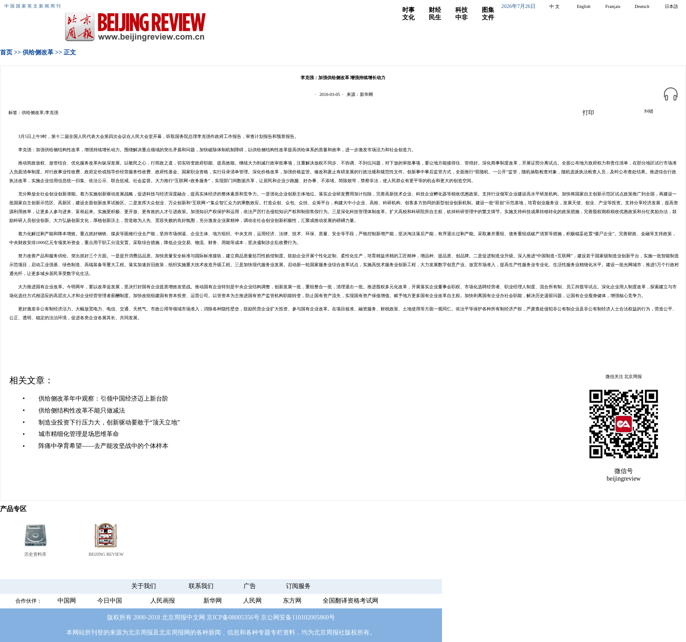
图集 (488, 10)
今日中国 (109, 600)
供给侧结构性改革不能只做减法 (81, 410)
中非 (461, 17)
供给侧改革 (38, 52)
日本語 (671, 6)
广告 (250, 586)
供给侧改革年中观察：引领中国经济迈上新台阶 (103, 398)
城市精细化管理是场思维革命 (78, 434)
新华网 (212, 600)
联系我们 (201, 586)
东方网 (292, 600)
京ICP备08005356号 (232, 617)
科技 (461, 10)
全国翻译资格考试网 (350, 600)
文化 (408, 17)
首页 (6, 52)
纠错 (648, 111)
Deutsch (642, 6)
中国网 (66, 600)
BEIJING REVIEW (105, 554)
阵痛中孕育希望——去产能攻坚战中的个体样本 (103, 446)
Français (613, 6)
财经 (435, 10)
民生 (435, 17)
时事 (408, 10)
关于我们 (143, 586)
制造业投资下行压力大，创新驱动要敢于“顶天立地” (109, 422)
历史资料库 (35, 554)
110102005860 (310, 617)
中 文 (554, 6)
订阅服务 (298, 586)
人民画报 (162, 600)
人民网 (252, 600)
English (584, 6)
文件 (488, 17)
